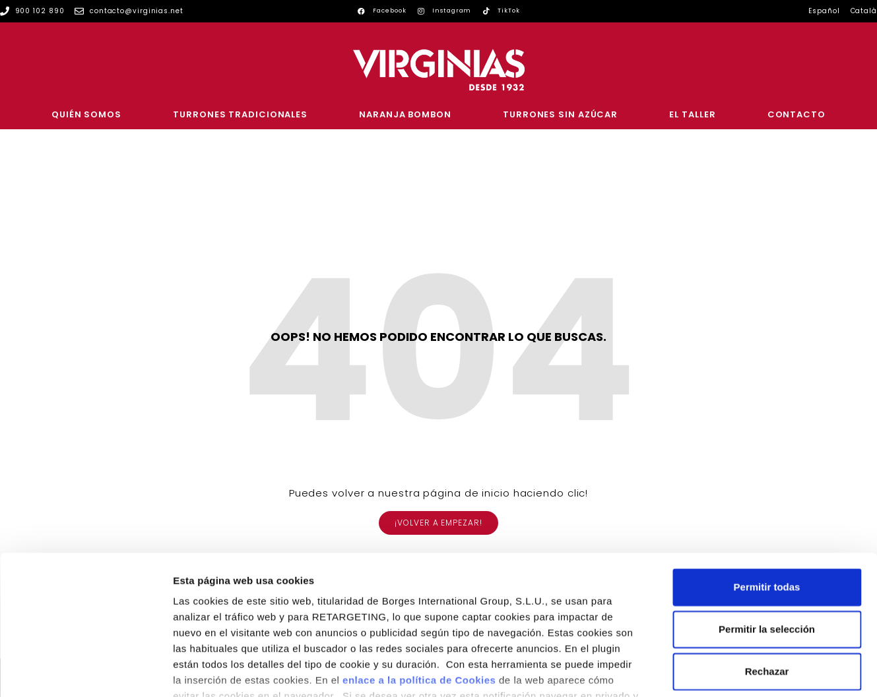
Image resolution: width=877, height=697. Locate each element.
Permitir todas (767, 494)
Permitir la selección (767, 537)
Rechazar (767, 579)
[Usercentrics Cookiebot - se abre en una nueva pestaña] (85, 671)
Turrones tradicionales (240, 114)
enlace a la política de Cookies (419, 587)
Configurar (696, 671)
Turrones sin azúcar (560, 114)
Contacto (796, 114)
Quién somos (86, 114)
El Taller (692, 114)
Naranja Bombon (405, 114)
